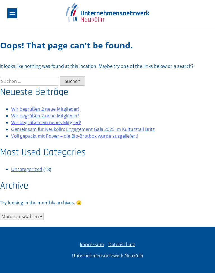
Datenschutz (121, 244)
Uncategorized (26, 169)
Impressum (92, 244)
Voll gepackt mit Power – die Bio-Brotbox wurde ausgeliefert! (74, 136)
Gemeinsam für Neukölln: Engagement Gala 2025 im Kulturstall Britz (83, 129)
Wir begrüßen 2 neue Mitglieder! (45, 109)
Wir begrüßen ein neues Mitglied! (46, 122)
